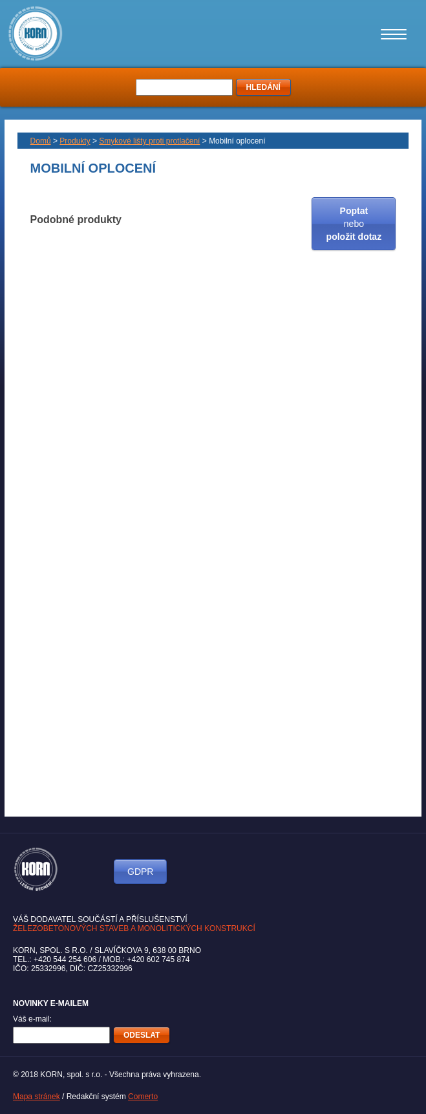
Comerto (143, 1096)
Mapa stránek (36, 1096)
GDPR (140, 871)
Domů (40, 140)
